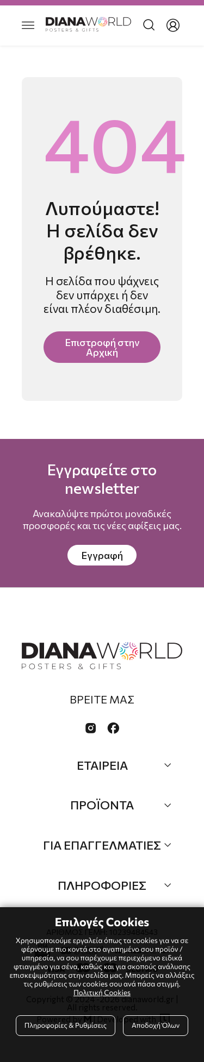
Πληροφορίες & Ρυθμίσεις (65, 1025)
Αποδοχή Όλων (156, 1025)
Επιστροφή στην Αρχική (102, 347)
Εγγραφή (102, 555)
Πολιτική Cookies (102, 992)
